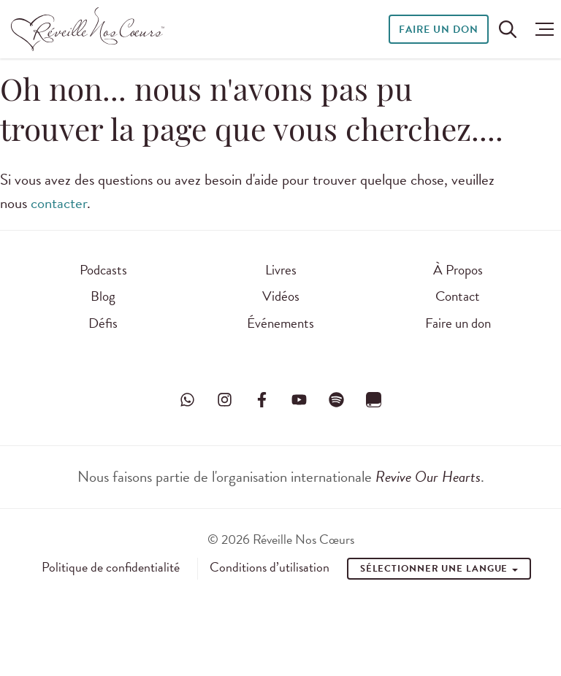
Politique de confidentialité (111, 567)
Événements (280, 323)
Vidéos (280, 296)
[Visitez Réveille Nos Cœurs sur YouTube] (299, 400)
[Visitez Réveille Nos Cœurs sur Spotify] (337, 400)
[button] (541, 29)
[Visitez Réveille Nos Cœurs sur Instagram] (224, 400)
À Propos (458, 269)
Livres (281, 269)
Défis (103, 323)
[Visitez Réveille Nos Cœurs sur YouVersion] (374, 400)
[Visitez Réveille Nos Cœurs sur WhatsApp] (187, 400)
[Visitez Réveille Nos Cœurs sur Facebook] (261, 400)
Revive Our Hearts (428, 476)
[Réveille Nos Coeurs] (87, 29)
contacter (59, 203)
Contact (457, 296)
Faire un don (438, 29)
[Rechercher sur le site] (508, 29)
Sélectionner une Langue (439, 568)
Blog (103, 296)
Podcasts (103, 269)
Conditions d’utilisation (269, 567)
